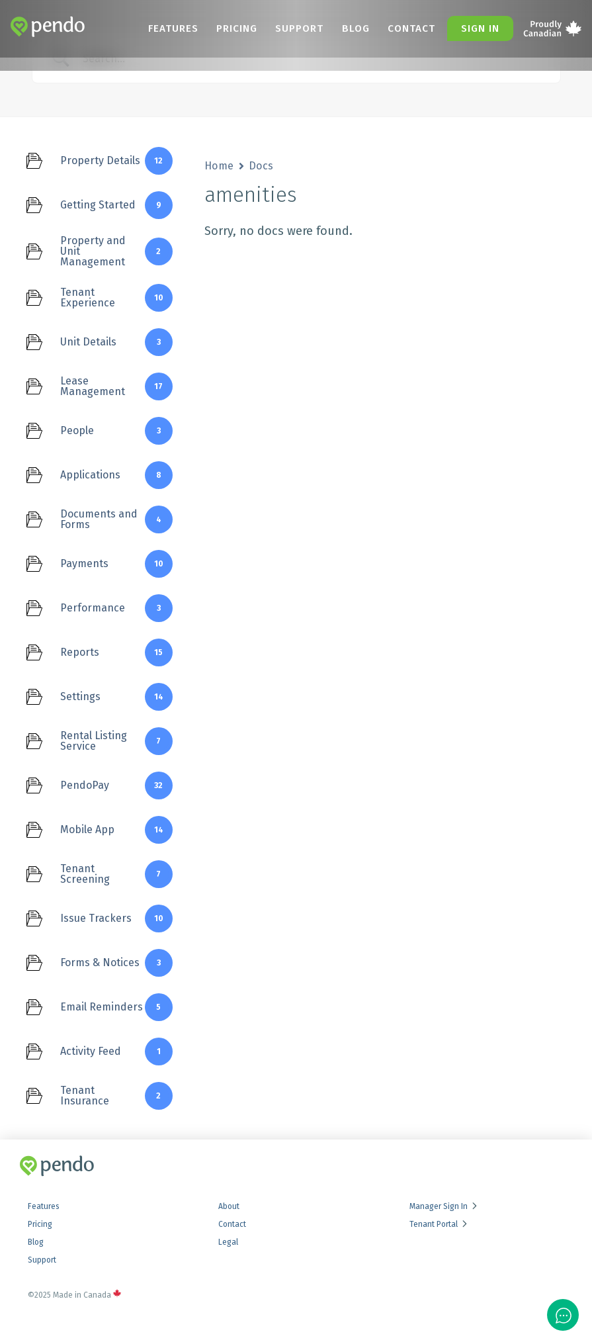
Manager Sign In (444, 1206)
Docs (261, 165)
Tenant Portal (439, 1224)
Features (210, 28)
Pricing (266, 28)
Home (219, 165)
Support (322, 28)
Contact (417, 28)
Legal (228, 1242)
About (228, 1206)
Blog (370, 28)
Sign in (481, 28)
